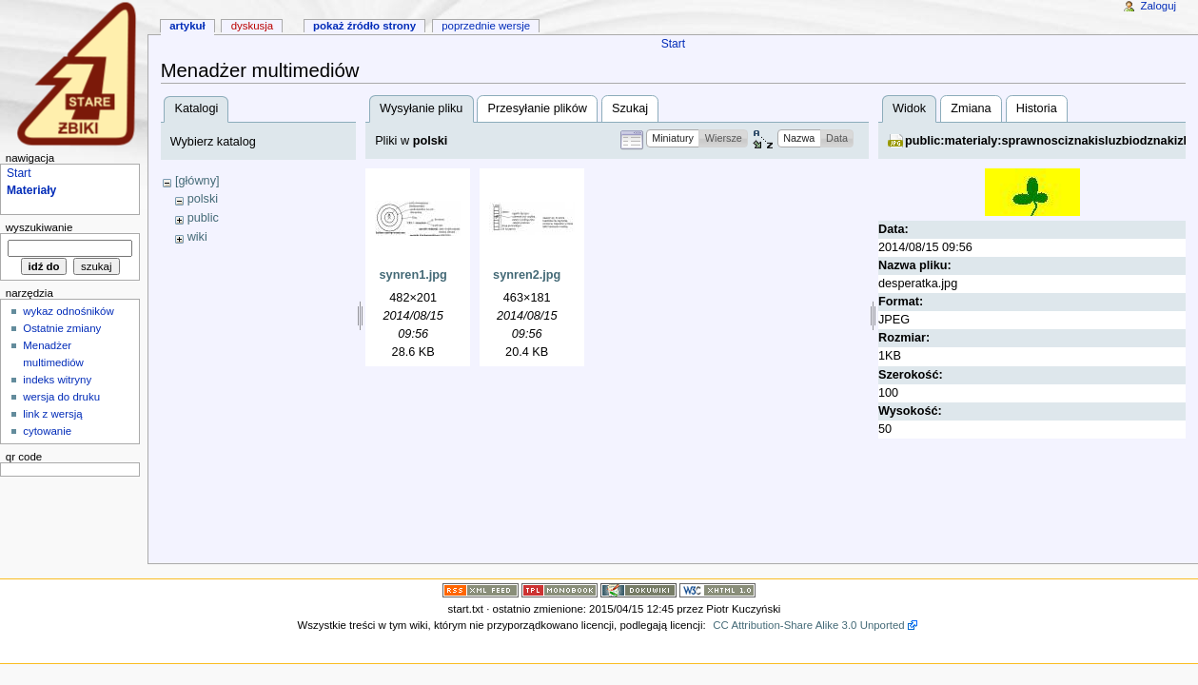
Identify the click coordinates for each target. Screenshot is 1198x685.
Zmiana (971, 108)
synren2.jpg (526, 275)
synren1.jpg (413, 275)
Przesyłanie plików (537, 108)
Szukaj (630, 108)
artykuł (187, 25)
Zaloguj (1159, 5)
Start (673, 43)
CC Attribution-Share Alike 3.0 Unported (808, 625)
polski (202, 199)
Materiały (31, 190)
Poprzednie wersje (486, 25)
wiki (197, 237)
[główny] (197, 180)
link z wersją (52, 414)
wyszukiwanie (39, 227)
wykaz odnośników (68, 311)
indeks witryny (57, 379)
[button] (673, 138)
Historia (1036, 108)
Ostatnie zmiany (62, 328)
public (203, 218)
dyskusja (252, 25)
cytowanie (47, 431)
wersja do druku (61, 396)
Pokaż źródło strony (364, 25)
